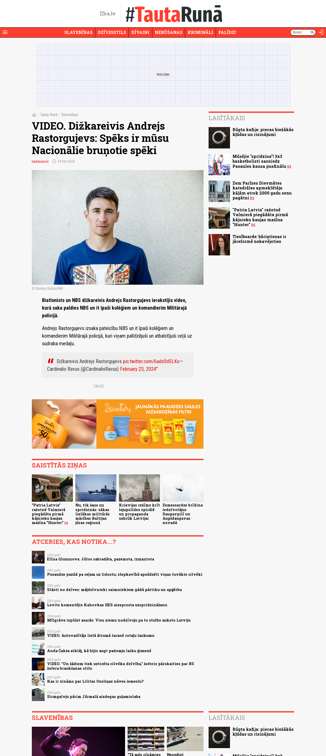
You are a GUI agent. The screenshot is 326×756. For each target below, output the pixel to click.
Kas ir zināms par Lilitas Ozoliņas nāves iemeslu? (95, 681)
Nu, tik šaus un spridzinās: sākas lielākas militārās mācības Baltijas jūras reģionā (92, 514)
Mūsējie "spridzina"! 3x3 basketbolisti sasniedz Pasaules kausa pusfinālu (259, 161)
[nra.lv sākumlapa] (107, 13)
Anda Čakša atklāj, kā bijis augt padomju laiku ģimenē (99, 650)
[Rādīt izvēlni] (5, 32)
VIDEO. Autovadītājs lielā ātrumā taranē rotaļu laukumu (100, 635)
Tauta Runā (49, 114)
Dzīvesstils (112, 32)
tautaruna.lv (40, 161)
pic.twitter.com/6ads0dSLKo (151, 361)
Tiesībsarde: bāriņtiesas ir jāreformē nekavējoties (259, 239)
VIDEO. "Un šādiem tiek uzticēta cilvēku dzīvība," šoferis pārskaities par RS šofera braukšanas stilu (120, 665)
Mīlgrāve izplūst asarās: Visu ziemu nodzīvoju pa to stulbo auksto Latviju (119, 620)
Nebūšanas (168, 32)
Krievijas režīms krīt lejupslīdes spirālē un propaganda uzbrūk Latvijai (139, 512)
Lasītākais (227, 118)
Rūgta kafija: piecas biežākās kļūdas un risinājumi (263, 132)
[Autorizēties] (321, 32)
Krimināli (200, 32)
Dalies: (99, 386)
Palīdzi (227, 32)
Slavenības (78, 32)
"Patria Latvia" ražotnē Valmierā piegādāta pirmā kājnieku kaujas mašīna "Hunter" (48, 514)
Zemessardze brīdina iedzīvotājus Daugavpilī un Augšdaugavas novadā (182, 514)
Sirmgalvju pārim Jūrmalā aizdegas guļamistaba (93, 696)
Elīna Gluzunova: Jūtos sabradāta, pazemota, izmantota (100, 559)
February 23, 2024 (138, 369)
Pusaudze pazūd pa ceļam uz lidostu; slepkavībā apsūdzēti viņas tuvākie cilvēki (124, 574)
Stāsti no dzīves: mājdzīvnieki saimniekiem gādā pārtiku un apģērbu (114, 589)
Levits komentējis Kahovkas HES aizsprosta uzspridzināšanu (107, 604)
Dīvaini (140, 32)
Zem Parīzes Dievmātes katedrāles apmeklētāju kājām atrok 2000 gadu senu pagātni (262, 190)
